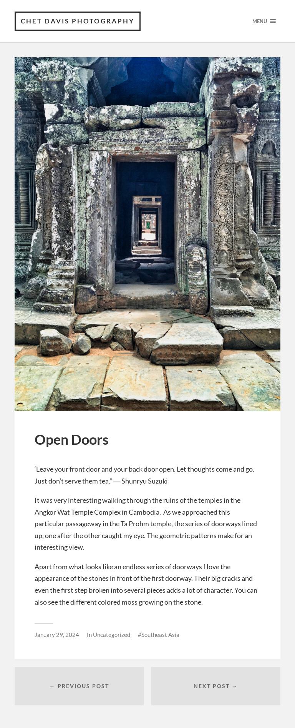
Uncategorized (111, 634)
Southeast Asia (160, 634)
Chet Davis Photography (77, 21)
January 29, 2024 (57, 634)
